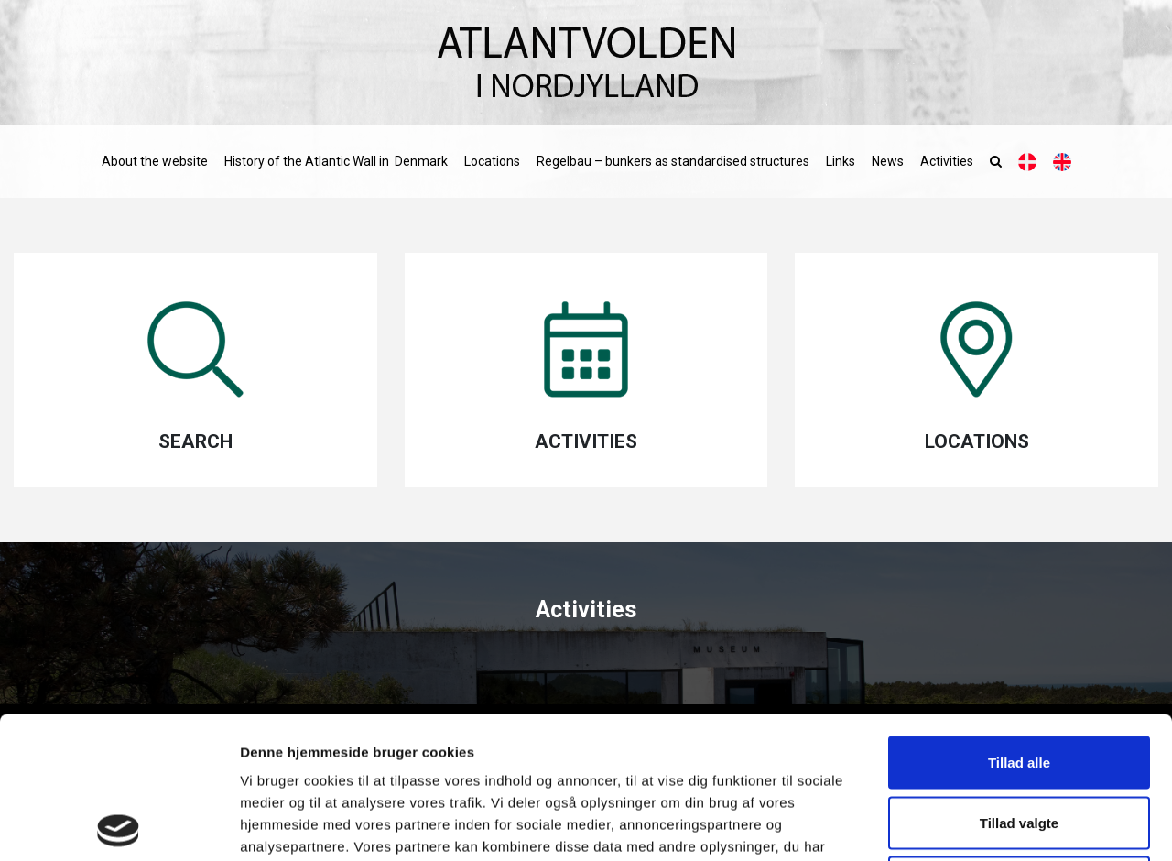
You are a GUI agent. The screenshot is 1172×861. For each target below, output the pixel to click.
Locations (492, 161)
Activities (946, 161)
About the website (155, 161)
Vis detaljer (952, 825)
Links (840, 161)
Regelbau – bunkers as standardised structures (673, 161)
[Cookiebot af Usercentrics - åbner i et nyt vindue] (118, 825)
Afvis (1019, 740)
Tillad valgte (1019, 681)
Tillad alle (1019, 620)
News (888, 161)
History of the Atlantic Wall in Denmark (336, 161)
